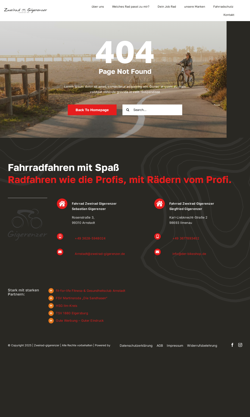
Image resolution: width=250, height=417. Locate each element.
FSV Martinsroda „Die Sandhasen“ (81, 298)
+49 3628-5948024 (90, 238)
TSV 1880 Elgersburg (72, 313)
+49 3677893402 (185, 238)
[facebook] (232, 345)
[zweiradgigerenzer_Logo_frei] (25, 10)
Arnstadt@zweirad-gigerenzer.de (100, 254)
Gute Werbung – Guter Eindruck (80, 320)
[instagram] (240, 345)
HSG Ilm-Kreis (66, 306)
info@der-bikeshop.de (189, 254)
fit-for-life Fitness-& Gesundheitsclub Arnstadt (90, 291)
